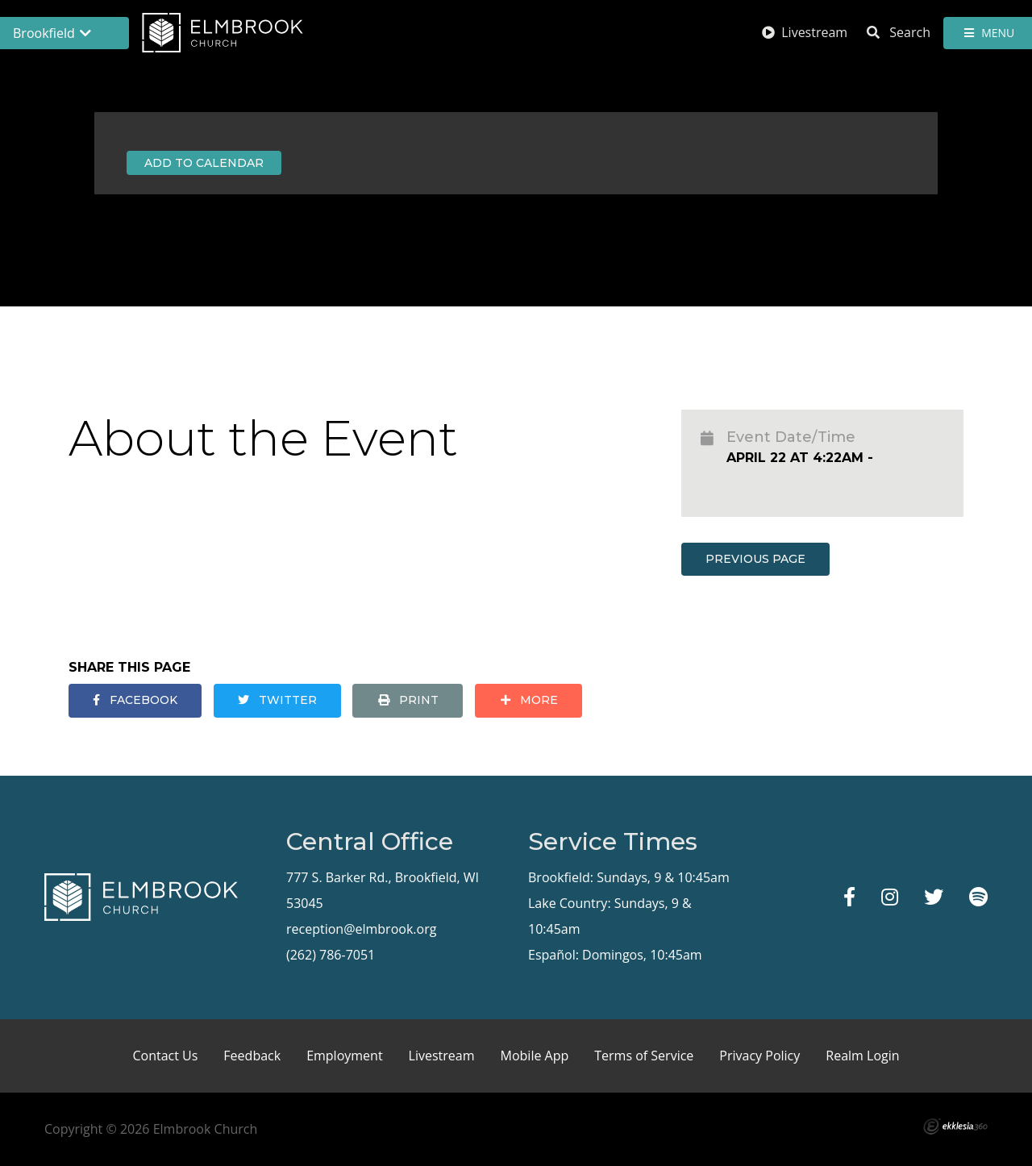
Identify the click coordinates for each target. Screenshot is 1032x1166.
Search (898, 32)
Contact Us (165, 1055)
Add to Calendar (204, 163)
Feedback (252, 1055)
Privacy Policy (759, 1055)
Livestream (804, 32)
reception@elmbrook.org (361, 929)
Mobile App (535, 1055)
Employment (344, 1055)
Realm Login (862, 1055)
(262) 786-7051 (330, 955)
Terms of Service (643, 1055)
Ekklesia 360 (955, 1126)
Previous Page (755, 559)
